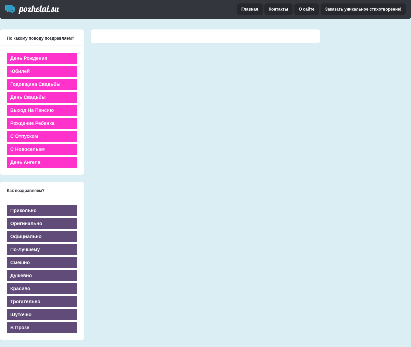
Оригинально (26, 223)
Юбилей (20, 71)
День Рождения (28, 58)
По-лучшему (25, 249)
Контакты (278, 9)
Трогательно (25, 301)
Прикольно (23, 210)
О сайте (306, 9)
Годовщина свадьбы (35, 84)
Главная (249, 9)
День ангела (25, 162)
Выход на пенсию (32, 110)
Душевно (21, 275)
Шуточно (21, 314)
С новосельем (27, 149)
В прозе (19, 327)
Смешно (20, 262)
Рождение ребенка (32, 123)
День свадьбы (28, 97)
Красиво (20, 288)
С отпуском (24, 136)
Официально (25, 236)
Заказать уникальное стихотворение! (363, 9)
